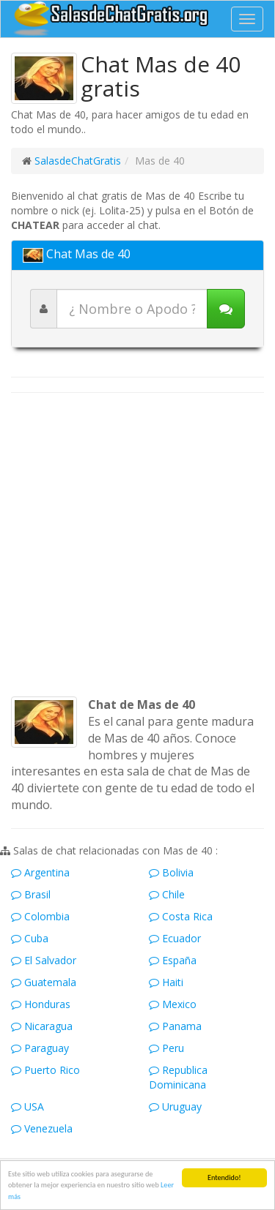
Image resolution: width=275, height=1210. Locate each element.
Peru (166, 1048)
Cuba (29, 938)
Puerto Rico (45, 1070)
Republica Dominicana (178, 1077)
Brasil (31, 894)
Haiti (166, 982)
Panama (175, 1026)
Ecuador (175, 938)
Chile (167, 894)
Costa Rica (181, 916)
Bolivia (171, 872)
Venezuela (42, 1128)
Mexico (173, 1004)
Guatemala (43, 982)
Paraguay (40, 1048)
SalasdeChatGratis (77, 161)
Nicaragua (42, 1026)
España (173, 960)
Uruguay (175, 1106)
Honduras (40, 1004)
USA (27, 1106)
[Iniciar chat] (226, 308)
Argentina (40, 872)
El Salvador (43, 960)
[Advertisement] (137, 544)
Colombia (40, 916)
